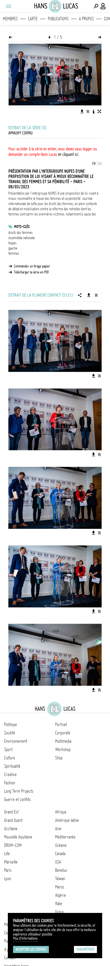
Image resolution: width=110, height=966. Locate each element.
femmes (13, 253)
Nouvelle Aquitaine (18, 837)
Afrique (60, 812)
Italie (58, 903)
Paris (7, 870)
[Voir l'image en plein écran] (99, 111)
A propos (86, 18)
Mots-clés (22, 226)
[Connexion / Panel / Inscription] (103, 6)
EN (100, 163)
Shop (58, 757)
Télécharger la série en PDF (31, 272)
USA (58, 862)
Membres (10, 18)
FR (94, 163)
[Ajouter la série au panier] (96, 295)
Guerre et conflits (17, 799)
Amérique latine (67, 820)
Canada (60, 853)
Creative (10, 774)
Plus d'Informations (25, 938)
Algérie (60, 895)
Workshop (63, 749)
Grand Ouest (13, 820)
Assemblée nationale (21, 238)
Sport (8, 749)
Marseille (11, 862)
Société (9, 732)
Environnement (15, 741)
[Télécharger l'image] (82, 111)
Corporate (62, 732)
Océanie (61, 845)
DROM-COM (13, 845)
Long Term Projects (18, 791)
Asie (58, 828)
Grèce (59, 911)
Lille (7, 853)
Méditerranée (65, 837)
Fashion (9, 782)
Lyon (7, 878)
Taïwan (60, 878)
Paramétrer (85, 949)
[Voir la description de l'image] (93, 111)
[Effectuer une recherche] (96, 6)
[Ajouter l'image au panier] (87, 111)
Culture (9, 757)
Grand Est (11, 812)
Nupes (12, 243)
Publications (58, 18)
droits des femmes (20, 232)
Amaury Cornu (20, 133)
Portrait (61, 724)
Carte (33, 18)
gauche (12, 248)
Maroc (59, 886)
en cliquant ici (68, 154)
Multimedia (63, 741)
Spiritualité (12, 766)
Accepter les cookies (31, 949)
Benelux (61, 870)
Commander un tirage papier (32, 266)
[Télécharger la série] (88, 295)
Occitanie (11, 828)
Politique (10, 724)
